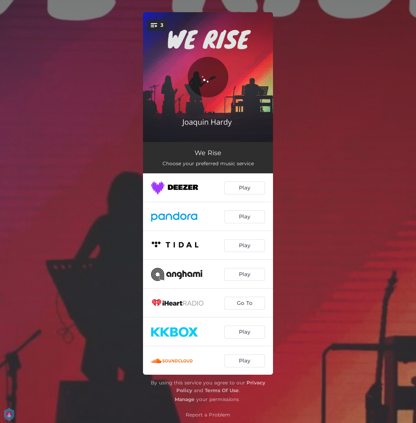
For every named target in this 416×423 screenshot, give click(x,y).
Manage (185, 399)
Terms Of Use (222, 390)
